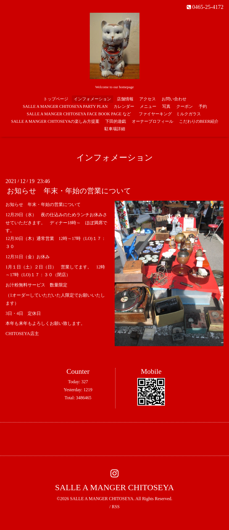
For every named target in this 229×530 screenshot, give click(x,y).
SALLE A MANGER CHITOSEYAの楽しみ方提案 (55, 121)
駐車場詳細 (114, 129)
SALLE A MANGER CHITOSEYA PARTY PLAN (65, 106)
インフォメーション (92, 99)
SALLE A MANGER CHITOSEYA (114, 487)
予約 (203, 106)
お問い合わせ (174, 99)
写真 (166, 106)
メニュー (148, 106)
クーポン (184, 106)
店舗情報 (125, 99)
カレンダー (124, 106)
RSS (115, 506)
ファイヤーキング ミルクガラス (172, 114)
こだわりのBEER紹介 (199, 121)
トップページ (55, 99)
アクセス (147, 99)
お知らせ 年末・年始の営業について (69, 191)
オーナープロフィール (152, 121)
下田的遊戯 (115, 121)
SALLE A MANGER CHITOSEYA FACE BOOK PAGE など (79, 114)
